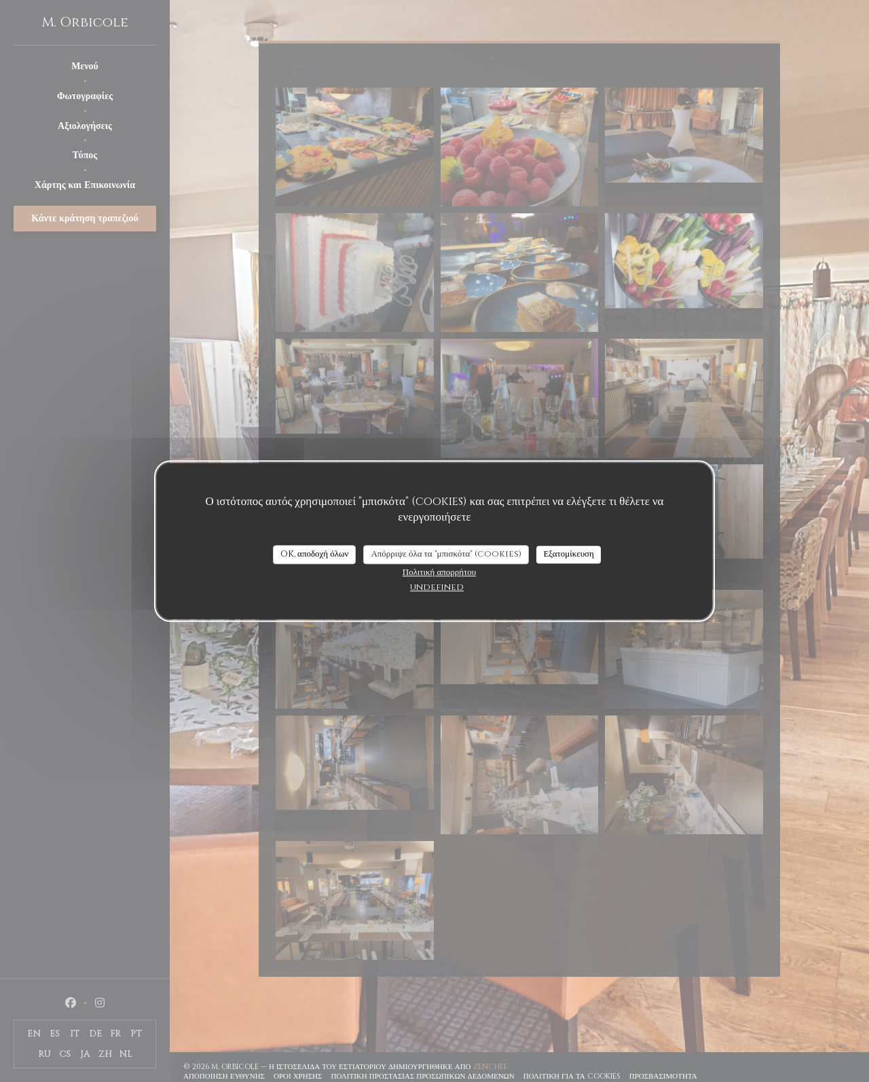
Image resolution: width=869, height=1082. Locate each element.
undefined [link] (437, 587)
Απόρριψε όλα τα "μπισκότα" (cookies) (446, 554)
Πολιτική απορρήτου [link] (439, 572)
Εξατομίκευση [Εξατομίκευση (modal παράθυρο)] (568, 554)
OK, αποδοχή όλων (314, 554)
